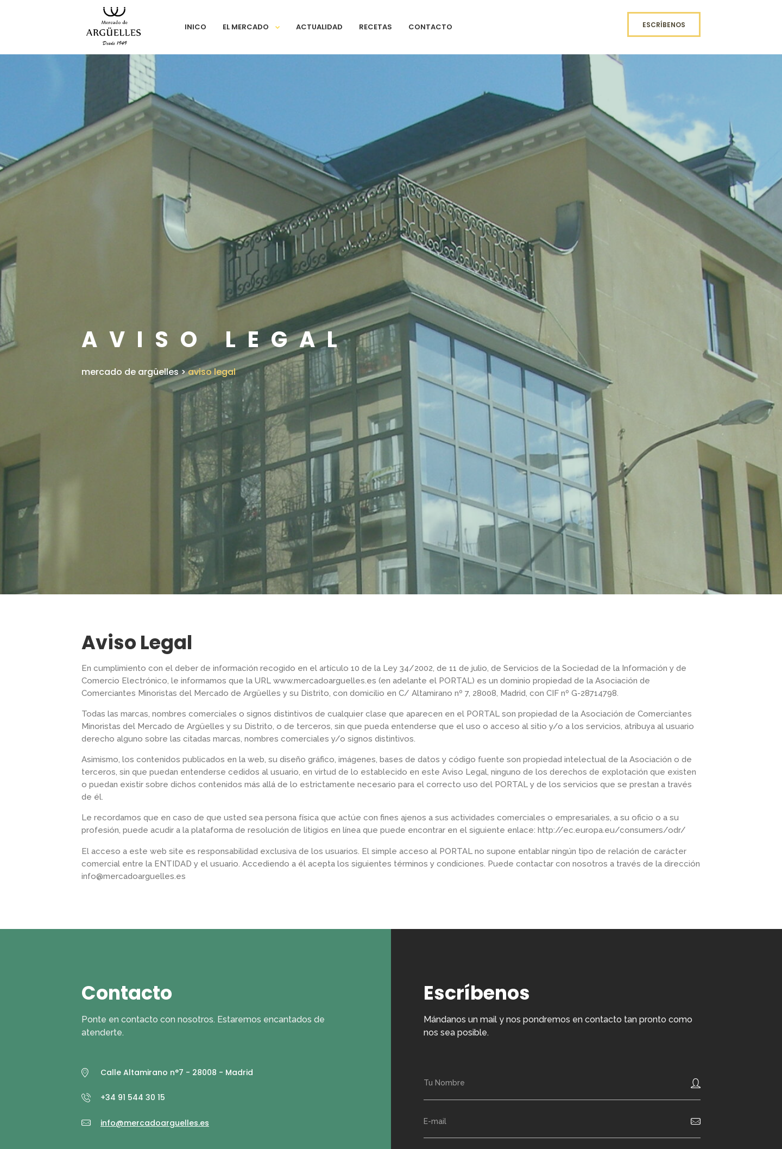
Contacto (430, 27)
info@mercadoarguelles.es (154, 1122)
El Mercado (246, 27)
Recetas (375, 27)
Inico (195, 27)
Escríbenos (663, 24)
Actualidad (319, 27)
